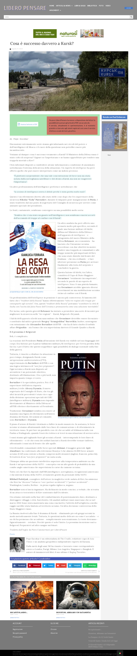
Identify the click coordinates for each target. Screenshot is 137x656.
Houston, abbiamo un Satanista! (73, 612)
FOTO (101, 6)
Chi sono (54, 629)
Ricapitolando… (19, 612)
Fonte (12, 534)
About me (54, 633)
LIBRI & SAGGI (79, 6)
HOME (51, 6)
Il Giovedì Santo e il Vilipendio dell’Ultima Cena (101, 645)
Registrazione (18, 629)
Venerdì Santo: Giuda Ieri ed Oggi (103, 641)
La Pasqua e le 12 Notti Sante (100, 637)
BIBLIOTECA (92, 6)
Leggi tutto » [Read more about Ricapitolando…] (14, 617)
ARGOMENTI (55, 10)
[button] (19, 565)
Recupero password (20, 633)
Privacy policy (18, 637)
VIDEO (108, 6)
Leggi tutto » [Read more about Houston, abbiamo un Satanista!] (60, 617)
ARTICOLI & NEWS (64, 6)
